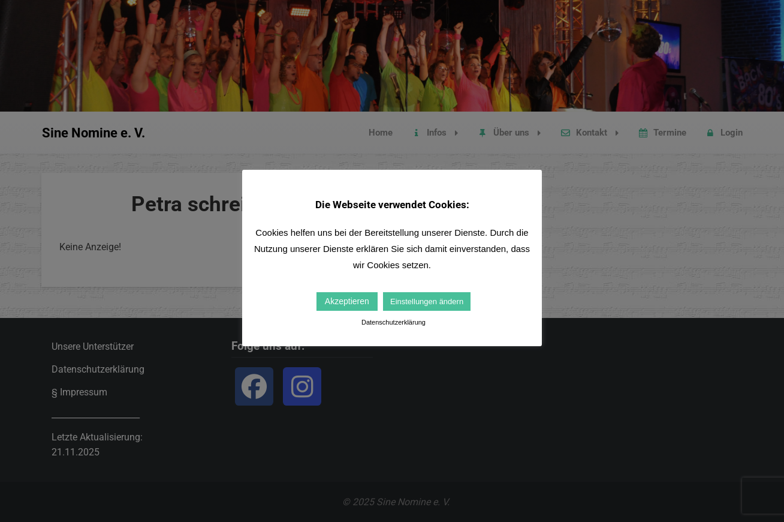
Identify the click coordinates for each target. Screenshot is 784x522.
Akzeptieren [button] (347, 301)
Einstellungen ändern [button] (426, 301)
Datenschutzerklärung (393, 322)
